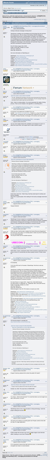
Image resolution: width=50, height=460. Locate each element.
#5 (46, 120)
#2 (46, 70)
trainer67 (5, 246)
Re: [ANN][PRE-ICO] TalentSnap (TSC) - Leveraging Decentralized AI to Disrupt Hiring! (26, 69)
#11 (46, 247)
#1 (46, 27)
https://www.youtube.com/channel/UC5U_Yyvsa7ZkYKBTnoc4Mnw (31, 64)
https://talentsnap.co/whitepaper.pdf (25, 55)
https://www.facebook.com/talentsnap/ (25, 62)
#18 (46, 417)
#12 (46, 259)
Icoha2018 (5, 214)
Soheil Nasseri (5, 27)
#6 (46, 142)
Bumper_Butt (6, 368)
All (11, 21)
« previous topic (37, 19)
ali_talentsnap (6, 258)
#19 (46, 429)
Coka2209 (5, 141)
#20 (46, 441)
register (19, 8)
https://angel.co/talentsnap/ (23, 312)
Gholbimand (6, 380)
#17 (46, 405)
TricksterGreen (7, 404)
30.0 (18, 10)
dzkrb (4, 68)
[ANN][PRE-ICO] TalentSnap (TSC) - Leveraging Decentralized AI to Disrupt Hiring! (23, 16)
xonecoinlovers (7, 226)
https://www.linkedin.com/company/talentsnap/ (26, 60)
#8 (46, 202)
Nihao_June (6, 392)
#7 (46, 156)
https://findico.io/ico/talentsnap (22, 113)
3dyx (4, 119)
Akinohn (5, 428)
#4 (46, 108)
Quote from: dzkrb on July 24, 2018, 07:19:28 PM (20, 95)
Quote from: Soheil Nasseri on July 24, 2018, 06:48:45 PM (22, 159)
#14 (46, 369)
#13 (46, 317)
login (15, 8)
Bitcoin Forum (5, 16)
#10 (46, 227)
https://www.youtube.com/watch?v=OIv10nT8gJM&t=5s (32, 293)
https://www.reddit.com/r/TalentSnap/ (23, 61)
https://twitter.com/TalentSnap (21, 58)
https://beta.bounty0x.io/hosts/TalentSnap (33, 298)
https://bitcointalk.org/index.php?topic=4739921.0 (28, 307)
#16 (46, 393)
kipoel (4, 155)
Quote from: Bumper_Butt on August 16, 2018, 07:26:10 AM (22, 384)
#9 (46, 215)
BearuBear (6, 416)
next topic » (44, 19)
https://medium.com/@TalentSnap (23, 65)
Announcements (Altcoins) (30, 16)
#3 (46, 92)
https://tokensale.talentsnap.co (35, 294)
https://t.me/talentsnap (21, 57)
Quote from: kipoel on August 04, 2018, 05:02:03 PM (21, 325)
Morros (5, 91)
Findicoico (6, 107)
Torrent (5, 11)
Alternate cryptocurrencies (16, 16)
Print (45, 452)
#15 (46, 381)
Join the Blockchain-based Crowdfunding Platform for (29, 137)
